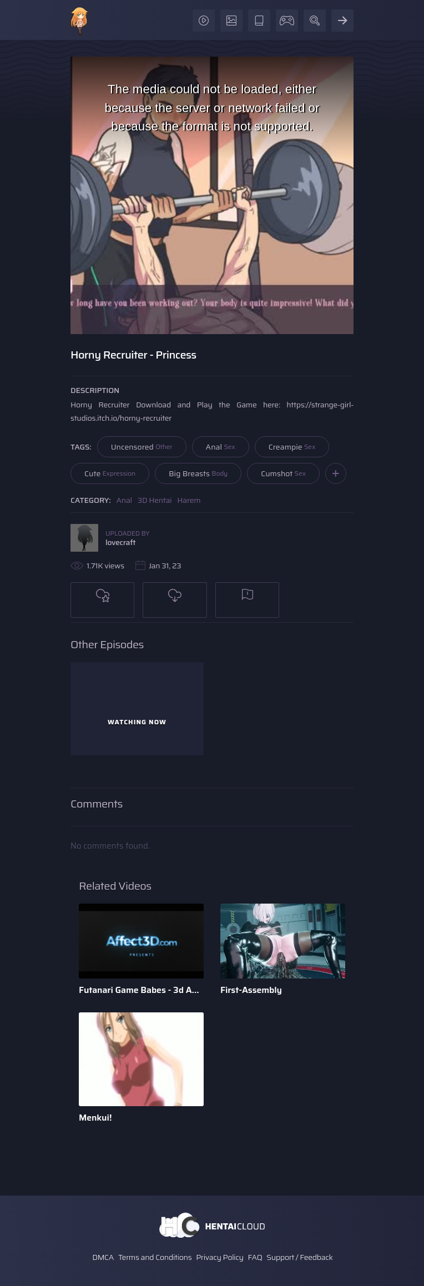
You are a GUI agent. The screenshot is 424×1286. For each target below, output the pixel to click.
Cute (109, 473)
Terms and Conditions (154, 1257)
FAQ (255, 1257)
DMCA (103, 1257)
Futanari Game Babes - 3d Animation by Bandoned (141, 990)
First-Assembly (251, 990)
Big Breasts (198, 473)
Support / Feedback (299, 1257)
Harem (188, 500)
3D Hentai (155, 500)
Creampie (292, 447)
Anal (220, 447)
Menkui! (95, 1117)
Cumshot (283, 473)
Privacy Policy (220, 1257)
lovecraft (120, 542)
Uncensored (142, 447)
